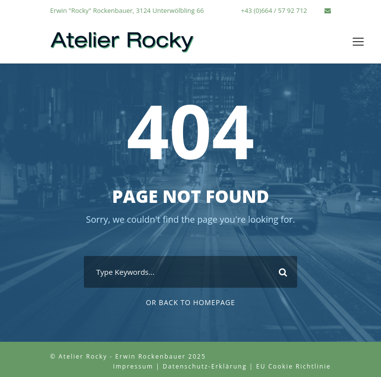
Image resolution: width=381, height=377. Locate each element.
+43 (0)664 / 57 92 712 (274, 10)
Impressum (133, 366)
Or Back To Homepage (190, 302)
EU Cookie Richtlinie (293, 366)
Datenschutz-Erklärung (205, 366)
